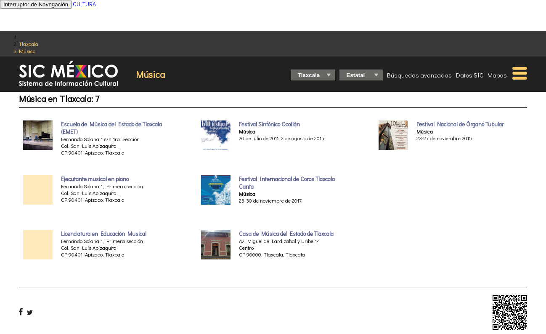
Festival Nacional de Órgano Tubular (460, 124)
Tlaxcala (28, 43)
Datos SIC (469, 75)
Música (27, 50)
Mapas (497, 75)
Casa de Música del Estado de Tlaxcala (286, 234)
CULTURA (84, 4)
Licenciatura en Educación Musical (103, 234)
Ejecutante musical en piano (95, 179)
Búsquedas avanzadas (419, 75)
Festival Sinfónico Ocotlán (269, 124)
